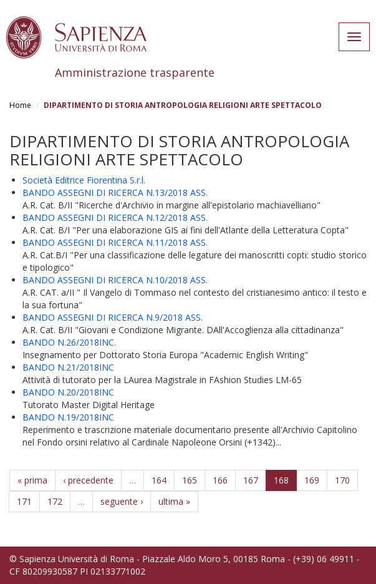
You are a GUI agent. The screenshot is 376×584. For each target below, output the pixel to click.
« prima (32, 480)
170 (342, 480)
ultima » (174, 501)
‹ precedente (88, 480)
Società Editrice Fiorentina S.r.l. (83, 180)
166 (220, 480)
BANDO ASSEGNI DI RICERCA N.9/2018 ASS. (112, 317)
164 (159, 480)
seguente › (121, 501)
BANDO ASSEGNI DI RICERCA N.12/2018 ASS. (115, 217)
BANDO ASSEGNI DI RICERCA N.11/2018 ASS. (115, 242)
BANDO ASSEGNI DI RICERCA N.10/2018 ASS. (115, 280)
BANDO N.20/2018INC (68, 392)
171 (24, 501)
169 (311, 480)
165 (189, 480)
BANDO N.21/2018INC (68, 367)
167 (250, 480)
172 (54, 501)
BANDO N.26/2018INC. (69, 342)
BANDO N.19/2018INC (68, 417)
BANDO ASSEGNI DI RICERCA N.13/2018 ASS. (115, 192)
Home (20, 105)
